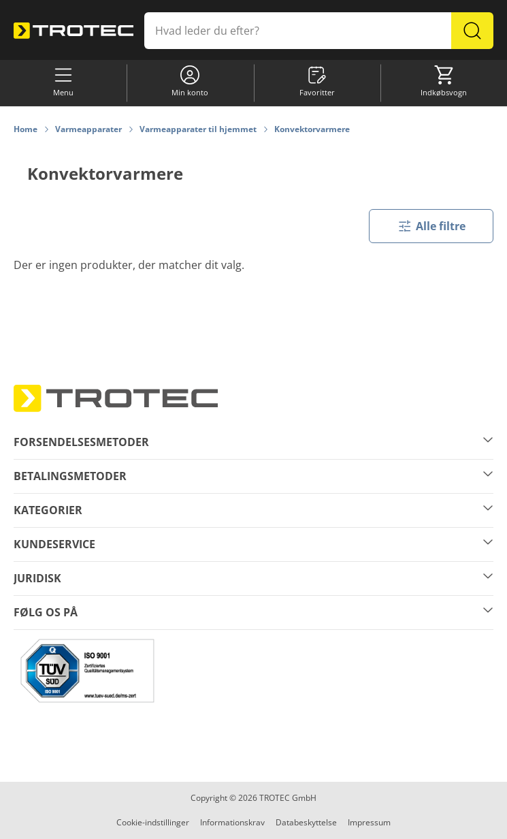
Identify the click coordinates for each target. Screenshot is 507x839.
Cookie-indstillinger (152, 822)
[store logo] (73, 30)
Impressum (369, 822)
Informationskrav (232, 822)
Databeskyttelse (306, 822)
